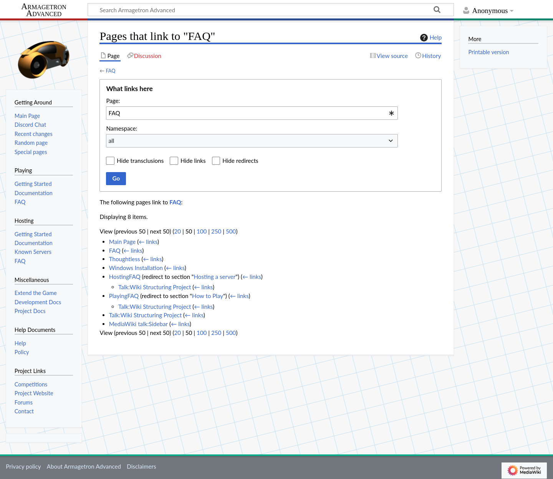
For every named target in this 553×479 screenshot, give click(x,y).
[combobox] (252, 112)
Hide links (193, 160)
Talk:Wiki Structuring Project (154, 286)
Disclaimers (141, 466)
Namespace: (121, 128)
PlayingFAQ (124, 295)
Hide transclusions (140, 160)
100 (202, 231)
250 (216, 231)
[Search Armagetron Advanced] (271, 9)
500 (231, 231)
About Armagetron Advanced (84, 466)
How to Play (207, 295)
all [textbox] (111, 140)
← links (148, 241)
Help (430, 37)
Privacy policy (23, 466)
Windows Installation (136, 267)
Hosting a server (214, 276)
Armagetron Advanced (43, 10)
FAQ (110, 71)
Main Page (122, 241)
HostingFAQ (125, 276)
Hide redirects (240, 160)
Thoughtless (124, 258)
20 (177, 231)
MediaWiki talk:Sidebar (138, 323)
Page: (113, 100)
